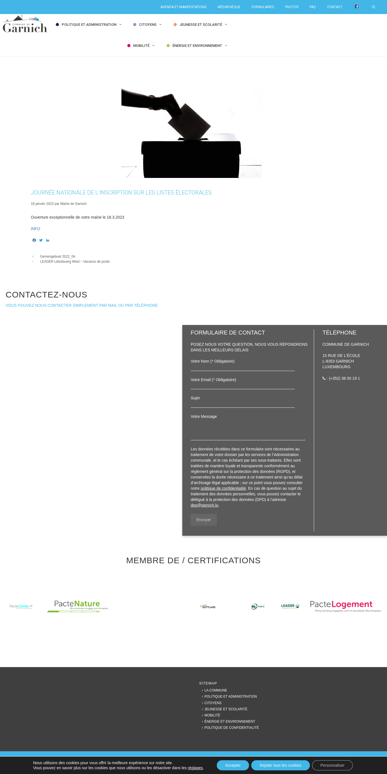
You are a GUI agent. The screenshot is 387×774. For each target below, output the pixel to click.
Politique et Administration (93, 24)
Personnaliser (333, 765)
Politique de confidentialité (229, 728)
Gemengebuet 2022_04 (57, 256)
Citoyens (152, 24)
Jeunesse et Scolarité (205, 24)
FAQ (313, 7)
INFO (35, 228)
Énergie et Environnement (201, 45)
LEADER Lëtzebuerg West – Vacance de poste (75, 262)
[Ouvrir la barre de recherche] (376, 7)
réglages (195, 768)
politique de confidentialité (223, 488)
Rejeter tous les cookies (280, 765)
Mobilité (145, 45)
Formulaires (263, 7)
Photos (291, 7)
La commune (213, 690)
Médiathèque (229, 7)
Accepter (233, 765)
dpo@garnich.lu (204, 505)
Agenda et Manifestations (183, 7)
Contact (334, 7)
